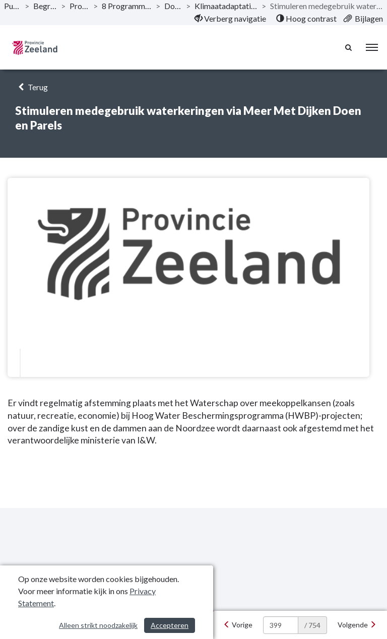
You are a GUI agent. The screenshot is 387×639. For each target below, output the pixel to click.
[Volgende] (357, 624)
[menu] (371, 47)
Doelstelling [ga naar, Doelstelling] (173, 6)
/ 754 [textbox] (312, 625)
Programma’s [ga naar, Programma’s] (79, 6)
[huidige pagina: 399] (280, 625)
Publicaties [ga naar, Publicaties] (12, 6)
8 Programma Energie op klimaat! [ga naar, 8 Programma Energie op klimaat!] (127, 6)
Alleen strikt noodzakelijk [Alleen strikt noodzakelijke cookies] (98, 625)
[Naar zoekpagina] (349, 47)
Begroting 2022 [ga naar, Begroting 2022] (45, 6)
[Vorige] (238, 624)
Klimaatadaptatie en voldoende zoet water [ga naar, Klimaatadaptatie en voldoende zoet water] (226, 6)
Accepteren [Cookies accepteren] (169, 625)
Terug (31, 87)
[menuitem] (230, 18)
